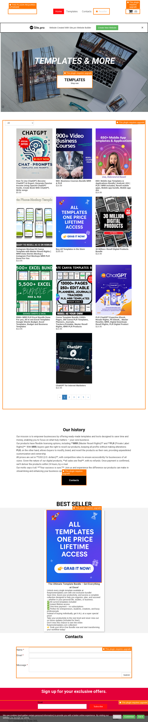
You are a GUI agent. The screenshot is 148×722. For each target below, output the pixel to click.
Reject (117, 717)
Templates (72, 11)
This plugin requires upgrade (22, 6)
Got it (140, 717)
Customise (129, 717)
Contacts (86, 11)
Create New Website (107, 28)
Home (58, 11)
